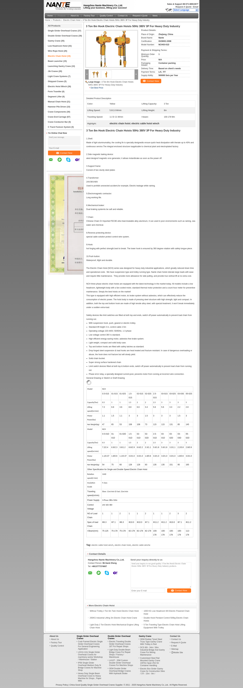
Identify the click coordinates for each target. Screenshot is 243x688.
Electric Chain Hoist (71, 20)
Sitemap (174, 649)
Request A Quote (183, 7)
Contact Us (122, 16)
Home (50, 16)
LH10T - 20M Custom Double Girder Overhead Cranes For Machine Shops (121, 662)
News (155, 16)
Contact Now (64, 153)
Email (195, 7)
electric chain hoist (123, 545)
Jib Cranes (53, 71)
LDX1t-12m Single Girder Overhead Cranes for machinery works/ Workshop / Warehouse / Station (90, 656)
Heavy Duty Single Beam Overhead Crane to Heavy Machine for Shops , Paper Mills (89, 677)
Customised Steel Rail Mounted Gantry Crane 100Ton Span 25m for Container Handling (150, 662)
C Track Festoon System (59, 127)
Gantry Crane (54, 41)
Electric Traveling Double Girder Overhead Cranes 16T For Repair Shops (120, 644)
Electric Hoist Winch (57, 86)
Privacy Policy (62, 685)
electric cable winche (141, 545)
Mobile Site (177, 652)
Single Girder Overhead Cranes (62, 31)
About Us (75, 16)
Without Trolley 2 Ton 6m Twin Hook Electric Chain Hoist (114, 611)
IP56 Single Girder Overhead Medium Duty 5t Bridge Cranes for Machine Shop (89, 666)
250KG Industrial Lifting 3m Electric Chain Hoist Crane (113, 618)
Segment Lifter (55, 96)
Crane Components (57, 112)
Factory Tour (89, 16)
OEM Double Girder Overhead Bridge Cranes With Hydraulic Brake (120, 671)
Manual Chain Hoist (57, 102)
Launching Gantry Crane (59, 66)
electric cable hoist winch (102, 545)
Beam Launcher (55, 61)
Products (62, 16)
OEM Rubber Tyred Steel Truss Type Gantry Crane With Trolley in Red (151, 641)
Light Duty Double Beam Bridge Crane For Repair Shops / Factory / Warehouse (120, 653)
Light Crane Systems (58, 76)
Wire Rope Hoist (55, 51)
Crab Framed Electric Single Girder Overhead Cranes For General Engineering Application (90, 645)
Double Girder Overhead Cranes (63, 36)
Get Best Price (97, 88)
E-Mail (174, 646)
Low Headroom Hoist (58, 46)
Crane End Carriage (57, 117)
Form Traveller (55, 91)
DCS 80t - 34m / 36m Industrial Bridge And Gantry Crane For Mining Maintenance (152, 651)
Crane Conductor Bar (58, 122)
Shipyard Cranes (56, 81)
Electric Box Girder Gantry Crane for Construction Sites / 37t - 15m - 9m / (152, 671)
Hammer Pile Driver (57, 107)
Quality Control (106, 16)
